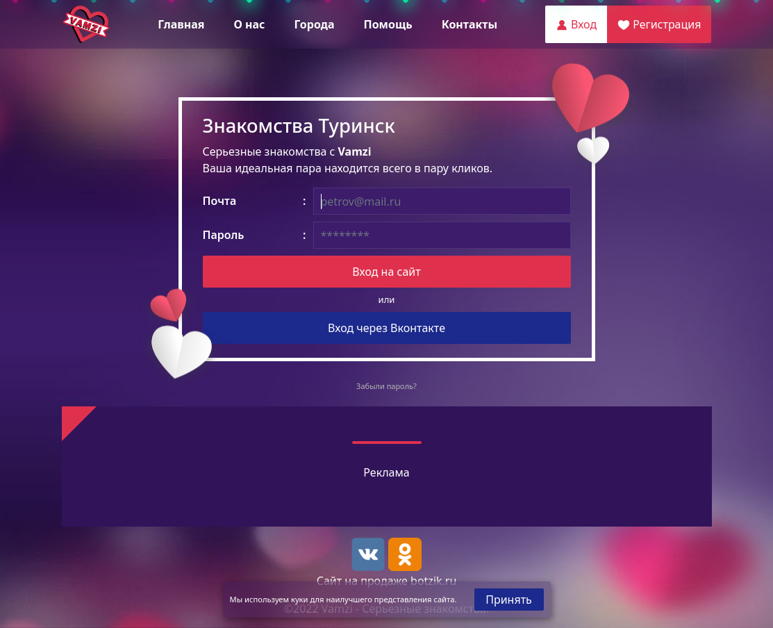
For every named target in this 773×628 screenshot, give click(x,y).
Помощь (387, 24)
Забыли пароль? (386, 386)
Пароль (223, 234)
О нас (249, 24)
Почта (220, 200)
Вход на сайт (386, 271)
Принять (508, 599)
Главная (181, 24)
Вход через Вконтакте (386, 328)
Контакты (469, 24)
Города (314, 24)
